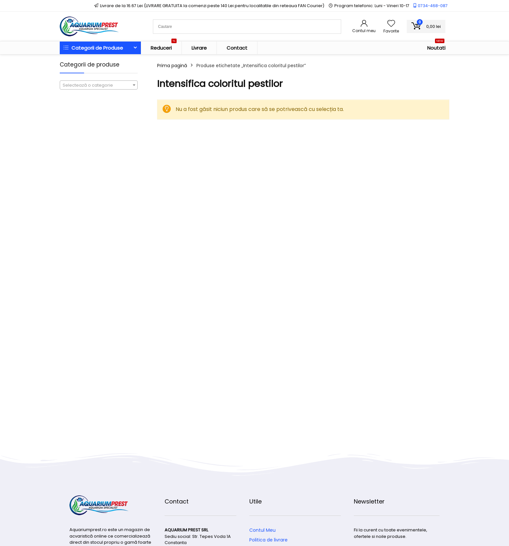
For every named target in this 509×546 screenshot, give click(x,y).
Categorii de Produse (93, 47)
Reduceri (164, 46)
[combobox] (99, 85)
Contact (237, 47)
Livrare (199, 47)
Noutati (436, 46)
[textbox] (98, 85)
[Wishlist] (391, 23)
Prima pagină (172, 65)
